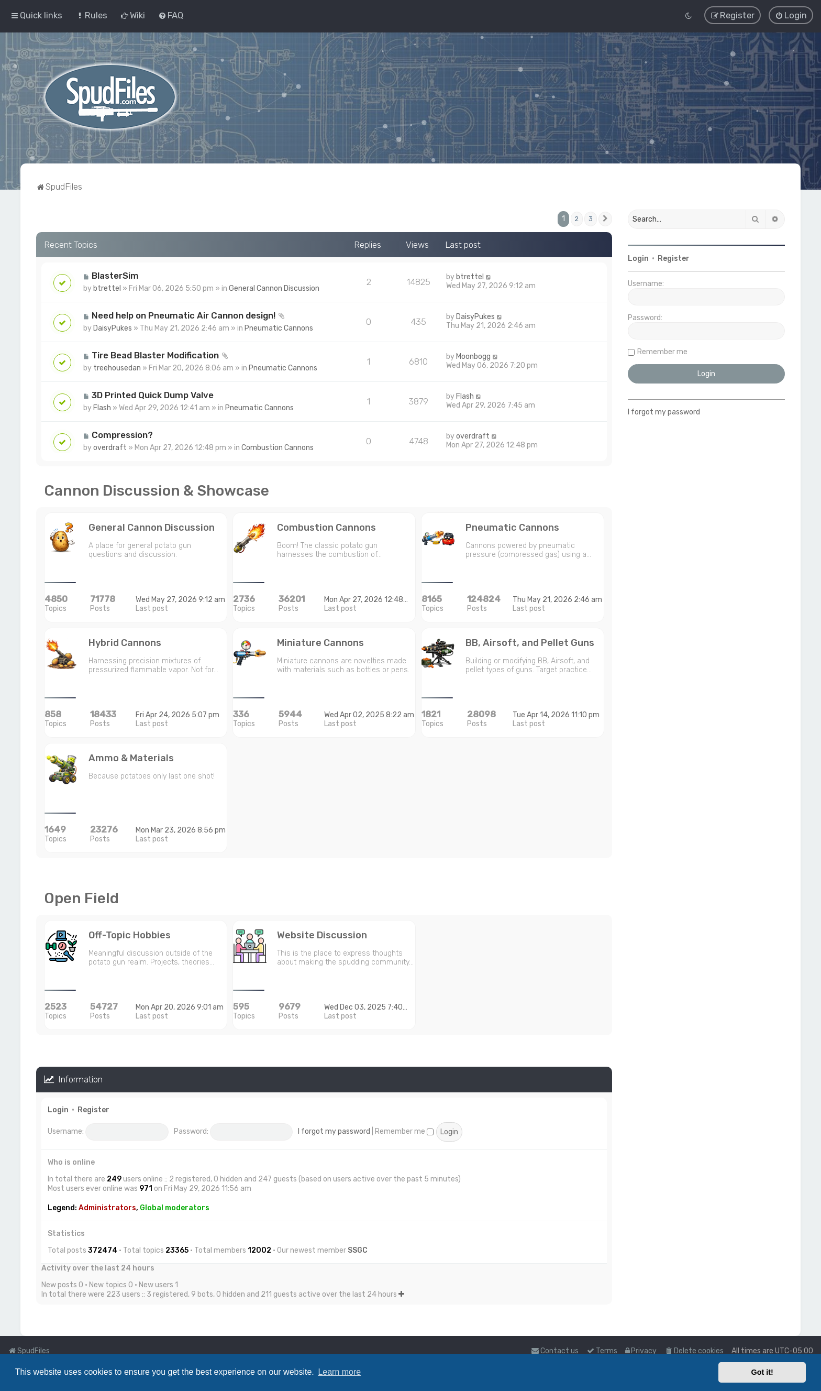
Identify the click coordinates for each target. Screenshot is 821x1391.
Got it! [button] (762, 1372)
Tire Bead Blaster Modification (155, 355)
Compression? (122, 435)
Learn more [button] (339, 1371)
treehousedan (117, 368)
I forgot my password (334, 1131)
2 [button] (577, 219)
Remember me (404, 1131)
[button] (605, 219)
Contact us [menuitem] (555, 1350)
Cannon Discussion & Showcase (156, 490)
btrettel (107, 288)
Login (58, 1109)
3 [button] (591, 219)
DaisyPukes (112, 328)
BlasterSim (115, 275)
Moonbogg (473, 356)
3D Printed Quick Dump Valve (153, 395)
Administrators (107, 1207)
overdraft (110, 447)
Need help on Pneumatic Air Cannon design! (183, 315)
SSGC (358, 1250)
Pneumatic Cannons (279, 328)
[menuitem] (91, 15)
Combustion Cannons (277, 447)
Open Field (81, 898)
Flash (102, 407)
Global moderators (174, 1207)
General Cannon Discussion (274, 288)
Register (93, 1109)
